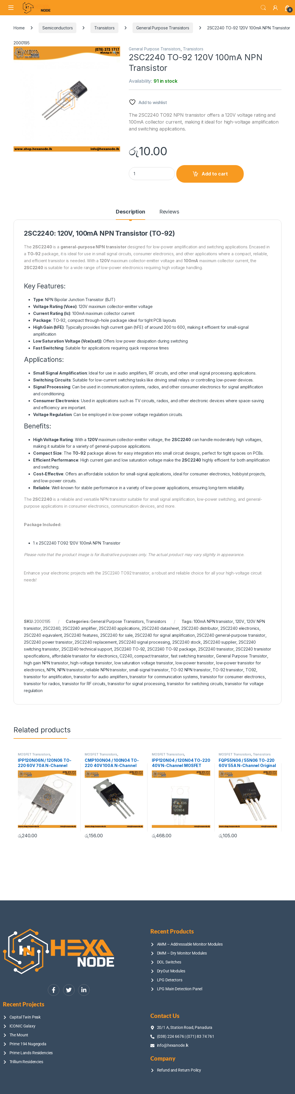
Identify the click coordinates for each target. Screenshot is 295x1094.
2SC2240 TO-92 (129, 649)
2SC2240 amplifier (80, 628)
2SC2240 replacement (95, 642)
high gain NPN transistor (46, 662)
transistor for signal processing (136, 683)
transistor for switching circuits (195, 683)
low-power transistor (194, 662)
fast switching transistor (192, 655)
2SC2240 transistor (215, 649)
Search (263, 8)
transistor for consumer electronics (232, 676)
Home (19, 27)
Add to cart (215, 174)
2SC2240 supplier (220, 642)
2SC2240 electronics (239, 628)
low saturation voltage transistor (143, 662)
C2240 (126, 655)
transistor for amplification (47, 676)
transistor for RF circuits (83, 683)
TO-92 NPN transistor (190, 669)
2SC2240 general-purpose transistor (231, 635)
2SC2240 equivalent (43, 635)
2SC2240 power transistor (48, 642)
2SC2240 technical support (86, 649)
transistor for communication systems (164, 676)
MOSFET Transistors (34, 754)
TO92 (250, 669)
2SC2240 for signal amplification (165, 635)
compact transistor (151, 655)
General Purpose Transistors (162, 27)
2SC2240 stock (186, 642)
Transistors (104, 27)
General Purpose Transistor (241, 655)
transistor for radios (42, 683)
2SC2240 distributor (199, 628)
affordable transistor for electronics (85, 655)
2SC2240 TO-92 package (171, 649)
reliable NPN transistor (106, 669)
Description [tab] (130, 212)
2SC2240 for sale (116, 635)
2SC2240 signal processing (144, 642)
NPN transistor (70, 669)
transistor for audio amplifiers (101, 676)
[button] (114, 52)
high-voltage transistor (91, 662)
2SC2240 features (81, 635)
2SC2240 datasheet (160, 628)
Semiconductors (57, 27)
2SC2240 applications (119, 628)
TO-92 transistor (228, 669)
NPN (51, 669)
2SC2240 (51, 628)
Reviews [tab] (169, 212)
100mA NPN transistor (213, 621)
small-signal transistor (149, 669)
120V (239, 621)
